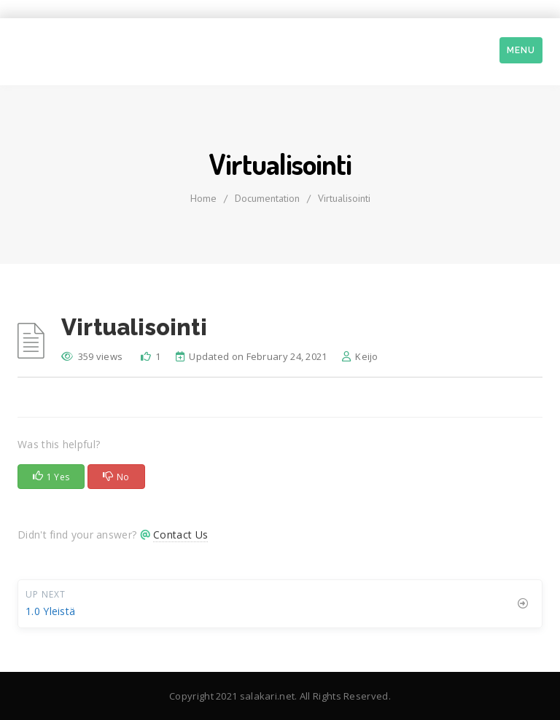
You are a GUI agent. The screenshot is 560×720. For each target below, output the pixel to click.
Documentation (267, 198)
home (203, 198)
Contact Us (180, 534)
